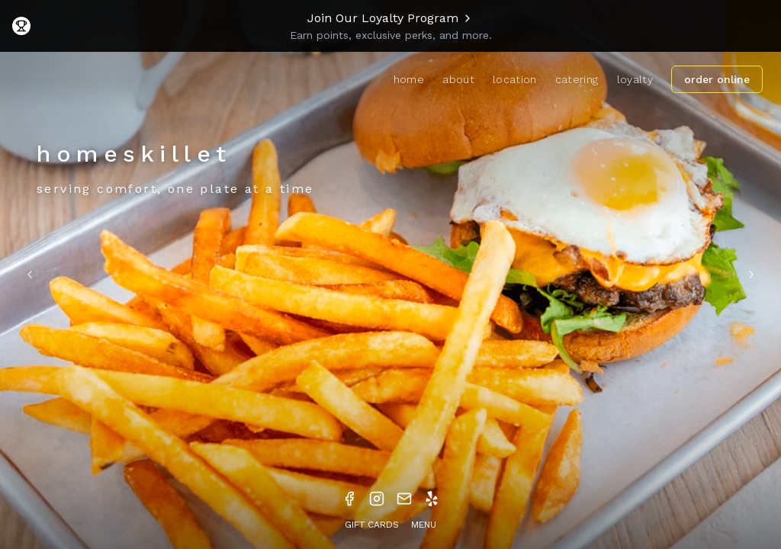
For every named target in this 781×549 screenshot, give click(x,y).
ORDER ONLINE (717, 79)
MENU (423, 524)
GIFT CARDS (372, 524)
